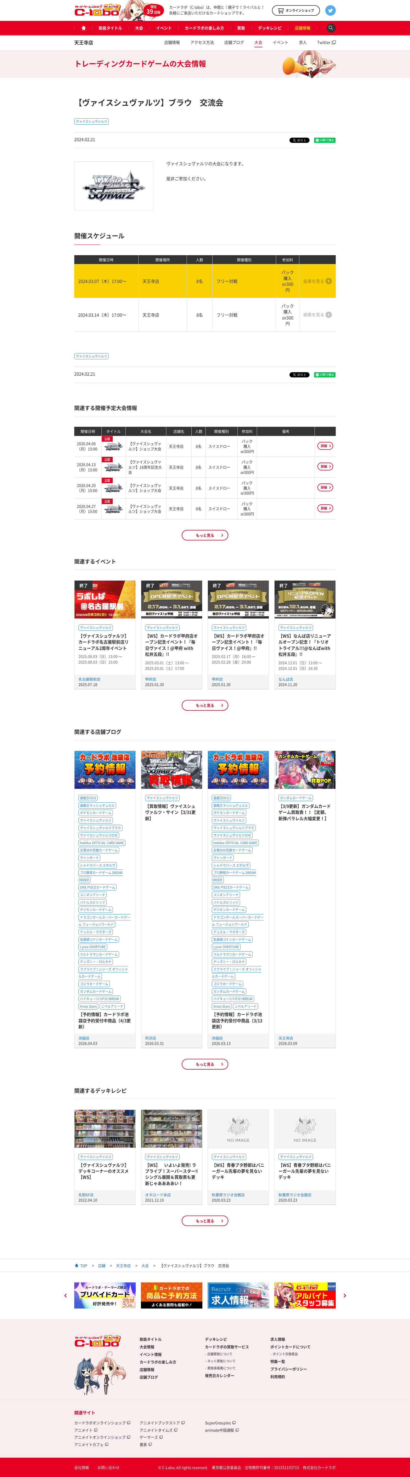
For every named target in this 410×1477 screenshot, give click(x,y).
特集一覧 (277, 1361)
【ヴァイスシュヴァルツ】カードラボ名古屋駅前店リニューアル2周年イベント (103, 642)
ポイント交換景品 (285, 1354)
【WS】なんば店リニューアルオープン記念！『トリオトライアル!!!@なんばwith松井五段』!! (304, 645)
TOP (83, 1265)
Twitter (324, 42)
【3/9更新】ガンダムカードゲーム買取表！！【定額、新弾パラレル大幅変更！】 (304, 812)
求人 (303, 42)
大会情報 (147, 1346)
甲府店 (150, 679)
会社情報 (81, 1467)
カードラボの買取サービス (227, 1346)
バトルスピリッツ (92, 902)
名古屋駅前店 (89, 679)
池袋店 (83, 1038)
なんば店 (285, 679)
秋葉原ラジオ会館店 (228, 1194)
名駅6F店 (86, 1194)
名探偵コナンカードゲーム (99, 939)
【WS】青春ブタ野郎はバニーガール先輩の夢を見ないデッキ (238, 1171)
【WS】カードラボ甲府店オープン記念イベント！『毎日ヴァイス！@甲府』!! (238, 642)
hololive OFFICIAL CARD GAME (102, 842)
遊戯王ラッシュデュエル (97, 805)
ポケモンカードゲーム (95, 812)
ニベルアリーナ (112, 1006)
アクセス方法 (202, 42)
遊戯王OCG (88, 798)
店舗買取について (219, 1354)
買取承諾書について (221, 1368)
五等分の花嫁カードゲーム (99, 850)
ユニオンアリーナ (92, 894)
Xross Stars (88, 1006)
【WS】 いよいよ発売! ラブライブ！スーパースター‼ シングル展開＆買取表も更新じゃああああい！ (173, 1174)
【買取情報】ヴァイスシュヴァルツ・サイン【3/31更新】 (170, 812)
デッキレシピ (270, 28)
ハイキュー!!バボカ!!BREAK (99, 998)
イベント (164, 28)
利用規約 (277, 1376)
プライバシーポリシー (288, 1368)
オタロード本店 (158, 1194)
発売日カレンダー (219, 1375)
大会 (139, 28)
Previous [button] (65, 1296)
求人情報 (277, 1339)
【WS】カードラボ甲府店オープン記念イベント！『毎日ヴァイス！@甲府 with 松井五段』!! (171, 645)
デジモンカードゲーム (95, 909)
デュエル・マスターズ (95, 932)
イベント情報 (151, 1354)
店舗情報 (302, 28)
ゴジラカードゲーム (94, 984)
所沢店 (150, 1038)
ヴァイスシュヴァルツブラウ (100, 828)
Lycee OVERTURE (93, 946)
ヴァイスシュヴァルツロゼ (99, 835)
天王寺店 (83, 42)
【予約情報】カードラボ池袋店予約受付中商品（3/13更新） (237, 1020)
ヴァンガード (89, 857)
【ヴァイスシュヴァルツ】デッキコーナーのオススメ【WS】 (103, 1171)
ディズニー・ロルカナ (95, 961)
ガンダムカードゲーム (95, 991)
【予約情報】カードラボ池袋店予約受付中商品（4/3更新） (104, 1020)
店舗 (101, 1265)
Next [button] (344, 1296)
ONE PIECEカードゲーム (97, 887)
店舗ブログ (234, 42)
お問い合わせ (108, 1467)
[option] (105, 1295)
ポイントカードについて (290, 1346)
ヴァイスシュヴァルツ (91, 121)
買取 (241, 28)
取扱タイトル (110, 28)
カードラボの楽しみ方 (204, 28)
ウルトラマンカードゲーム (99, 954)
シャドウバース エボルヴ (97, 865)
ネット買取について (221, 1361)
